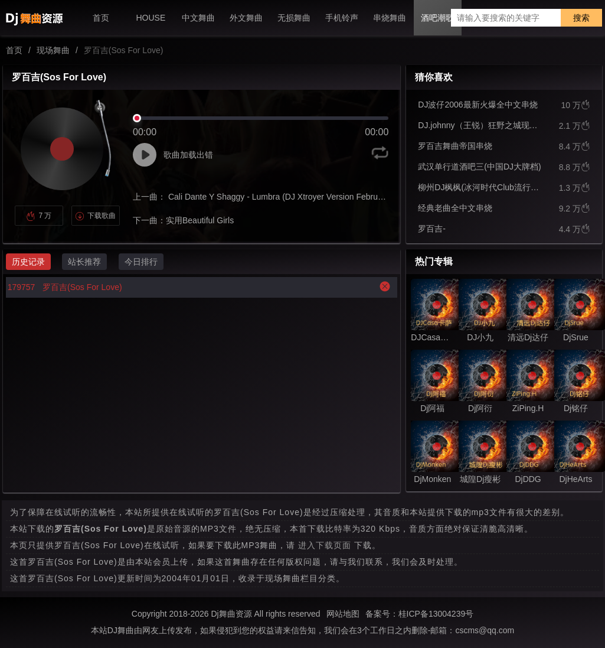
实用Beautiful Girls (200, 220)
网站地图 (342, 613)
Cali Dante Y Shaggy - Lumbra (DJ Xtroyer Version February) (279, 196)
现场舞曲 (53, 50)
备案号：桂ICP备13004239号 (419, 613)
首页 (14, 50)
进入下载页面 (324, 545)
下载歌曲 (95, 215)
